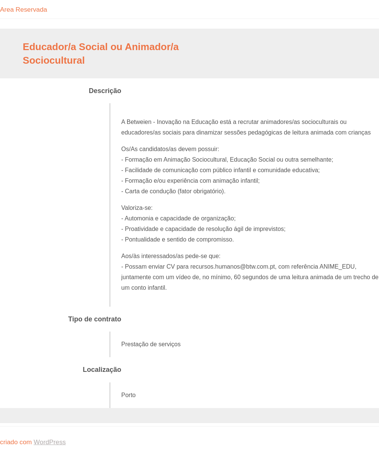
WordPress (50, 442)
